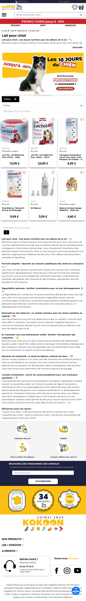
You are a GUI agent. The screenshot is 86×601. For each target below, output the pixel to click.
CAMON (62, 201)
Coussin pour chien (12, 412)
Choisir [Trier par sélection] (43, 105)
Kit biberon (36, 208)
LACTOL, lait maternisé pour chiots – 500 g (42, 156)
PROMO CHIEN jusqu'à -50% (43, 21)
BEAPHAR (5, 148)
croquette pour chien (13, 415)
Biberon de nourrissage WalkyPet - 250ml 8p (71, 209)
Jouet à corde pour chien (38, 415)
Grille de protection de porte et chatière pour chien (49, 412)
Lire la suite (77, 47)
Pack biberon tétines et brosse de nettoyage (13, 209)
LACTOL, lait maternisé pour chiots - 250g (13, 156)
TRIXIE (33, 201)
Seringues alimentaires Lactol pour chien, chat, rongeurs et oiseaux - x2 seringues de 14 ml (71, 158)
